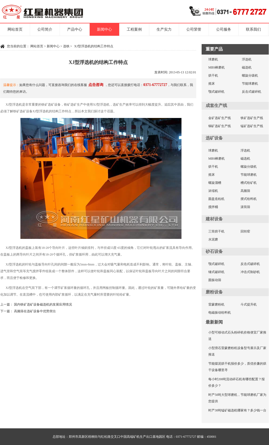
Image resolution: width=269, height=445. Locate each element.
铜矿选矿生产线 (219, 126)
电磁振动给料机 (219, 312)
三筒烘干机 (216, 231)
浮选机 (247, 59)
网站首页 (15, 29)
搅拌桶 (213, 207)
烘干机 (213, 75)
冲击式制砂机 (250, 272)
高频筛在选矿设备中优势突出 (35, 311)
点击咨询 (95, 85)
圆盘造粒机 (216, 199)
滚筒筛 (245, 207)
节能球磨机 (250, 83)
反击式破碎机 (251, 92)
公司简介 (44, 29)
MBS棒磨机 (216, 67)
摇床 (211, 83)
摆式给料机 (249, 199)
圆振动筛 (214, 280)
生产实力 (164, 29)
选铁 (66, 46)
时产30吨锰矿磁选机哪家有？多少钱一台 (237, 410)
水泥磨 (213, 239)
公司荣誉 (193, 29)
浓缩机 (213, 191)
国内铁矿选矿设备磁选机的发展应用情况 (43, 304)
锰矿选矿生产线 (252, 126)
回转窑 (245, 231)
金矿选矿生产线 (219, 118)
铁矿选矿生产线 (252, 118)
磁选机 (247, 67)
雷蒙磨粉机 (216, 304)
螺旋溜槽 (214, 183)
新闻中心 (104, 29)
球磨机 (213, 59)
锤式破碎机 (216, 272)
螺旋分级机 (250, 75)
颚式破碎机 (216, 92)
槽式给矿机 (249, 183)
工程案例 (134, 29)
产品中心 (74, 29)
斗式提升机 (249, 304)
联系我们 (253, 29)
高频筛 (245, 191)
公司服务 (223, 29)
